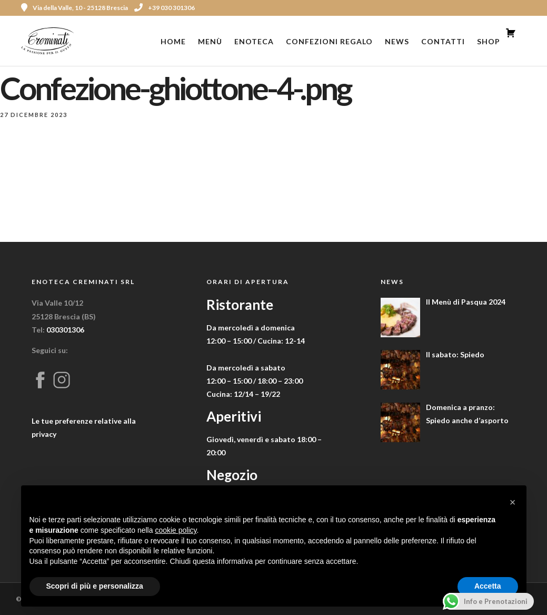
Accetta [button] (487, 586)
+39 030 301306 (164, 8)
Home (173, 41)
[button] (512, 502)
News (397, 41)
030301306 (65, 329)
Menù (210, 41)
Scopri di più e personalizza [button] (94, 586)
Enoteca (254, 41)
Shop (488, 41)
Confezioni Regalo (329, 41)
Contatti (443, 41)
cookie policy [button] (175, 530)
